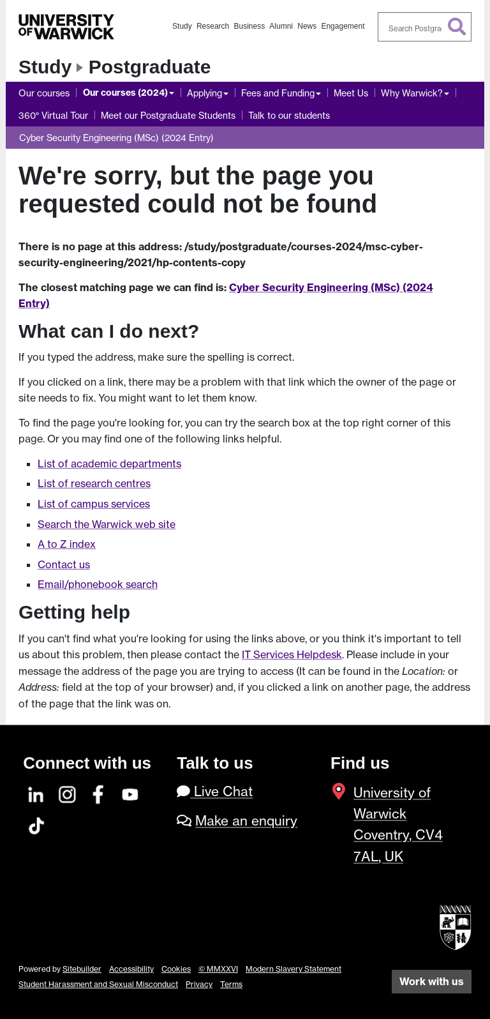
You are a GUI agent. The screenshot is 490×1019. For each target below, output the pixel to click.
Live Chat (215, 791)
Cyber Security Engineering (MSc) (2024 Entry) (116, 137)
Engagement (342, 26)
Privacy (199, 984)
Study (182, 26)
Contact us (64, 564)
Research (213, 26)
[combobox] (425, 27)
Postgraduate (150, 66)
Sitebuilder (82, 969)
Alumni (281, 26)
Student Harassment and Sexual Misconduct (98, 984)
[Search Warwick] (425, 27)
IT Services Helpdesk (292, 654)
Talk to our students (289, 115)
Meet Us (351, 92)
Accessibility (131, 969)
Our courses (44, 92)
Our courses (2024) (125, 92)
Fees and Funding (278, 92)
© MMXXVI (218, 969)
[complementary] (460, 989)
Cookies (176, 969)
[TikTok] (36, 824)
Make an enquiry (246, 821)
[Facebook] (98, 793)
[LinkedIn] (36, 793)
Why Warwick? (412, 92)
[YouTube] (130, 793)
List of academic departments (109, 463)
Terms (231, 984)
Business (249, 26)
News (306, 26)
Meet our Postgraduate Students (168, 115)
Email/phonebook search (98, 584)
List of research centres (94, 483)
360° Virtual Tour (53, 115)
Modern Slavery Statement (293, 969)
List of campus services (94, 503)
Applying (204, 92)
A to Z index (67, 544)
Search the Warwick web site (106, 524)
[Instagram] (67, 793)
